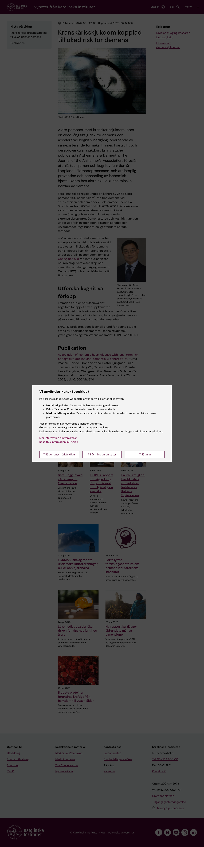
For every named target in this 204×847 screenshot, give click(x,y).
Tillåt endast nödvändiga (59, 454)
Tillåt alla (145, 454)
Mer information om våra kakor (58, 438)
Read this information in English (58, 442)
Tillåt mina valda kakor (102, 454)
